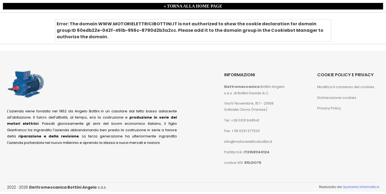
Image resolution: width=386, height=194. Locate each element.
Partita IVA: (246, 152)
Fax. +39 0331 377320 (242, 130)
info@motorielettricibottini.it (248, 141)
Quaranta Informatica (361, 187)
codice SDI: (242, 162)
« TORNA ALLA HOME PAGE (193, 6)
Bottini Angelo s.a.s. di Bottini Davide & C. (254, 89)
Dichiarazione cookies (336, 97)
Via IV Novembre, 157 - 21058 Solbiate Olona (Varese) (249, 106)
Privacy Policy (329, 108)
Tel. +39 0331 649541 (241, 120)
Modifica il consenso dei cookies (345, 86)
